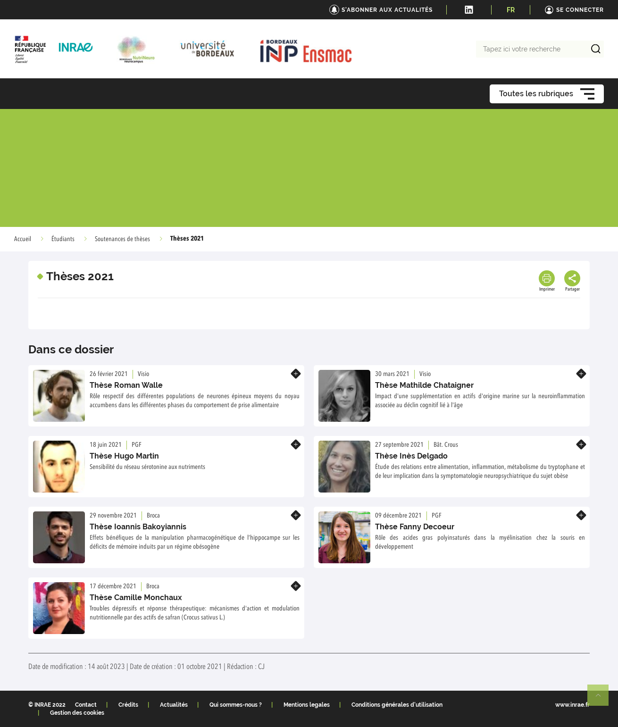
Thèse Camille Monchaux (136, 597)
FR (511, 10)
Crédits (128, 705)
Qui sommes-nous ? (235, 705)
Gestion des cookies (77, 713)
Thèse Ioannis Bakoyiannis (138, 526)
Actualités (174, 705)
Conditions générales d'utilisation (397, 705)
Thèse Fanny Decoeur (414, 526)
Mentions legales (307, 705)
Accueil (22, 239)
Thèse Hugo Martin (124, 455)
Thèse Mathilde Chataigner (424, 385)
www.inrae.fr (572, 705)
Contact (86, 705)
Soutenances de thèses (122, 239)
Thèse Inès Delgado (411, 455)
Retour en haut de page (602, 699)
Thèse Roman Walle (126, 385)
